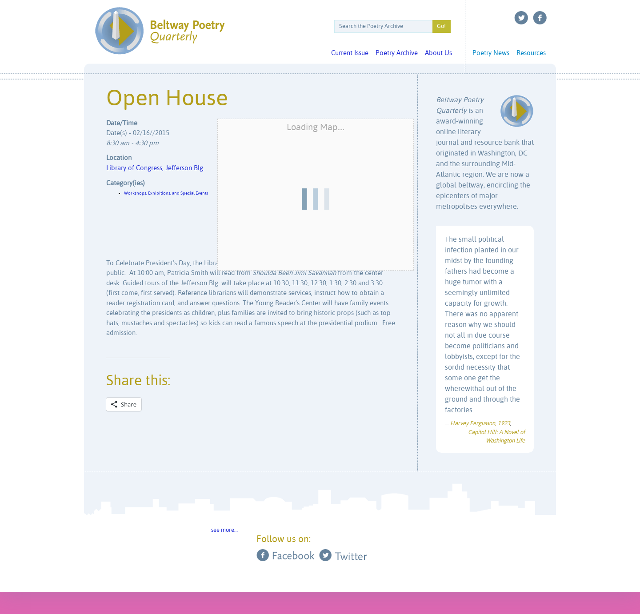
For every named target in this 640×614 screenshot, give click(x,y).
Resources (531, 53)
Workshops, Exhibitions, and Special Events (166, 193)
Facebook (540, 17)
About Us (438, 53)
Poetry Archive (397, 53)
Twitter (521, 17)
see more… (224, 530)
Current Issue (349, 53)
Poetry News (490, 53)
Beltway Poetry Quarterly (160, 31)
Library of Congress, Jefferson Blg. (155, 168)
